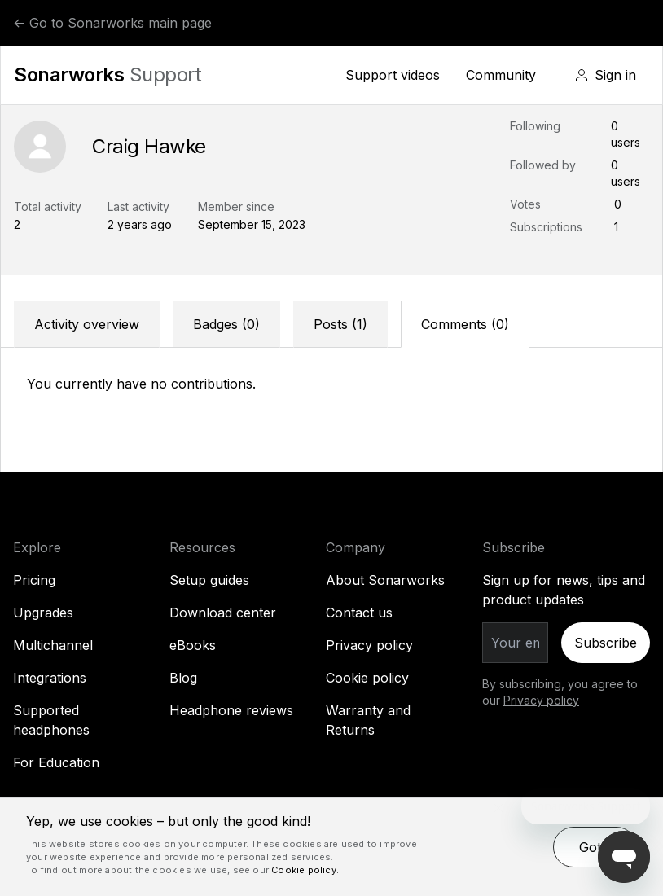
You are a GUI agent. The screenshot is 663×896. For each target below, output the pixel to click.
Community (501, 75)
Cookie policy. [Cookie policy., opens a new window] (305, 870)
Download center (222, 612)
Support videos (392, 75)
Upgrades (43, 612)
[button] (605, 75)
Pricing (34, 580)
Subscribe (605, 643)
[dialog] (331, 846)
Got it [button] (595, 847)
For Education (56, 762)
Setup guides (209, 580)
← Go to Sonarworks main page (112, 23)
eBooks (192, 645)
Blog (183, 678)
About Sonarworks (385, 580)
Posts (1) (340, 324)
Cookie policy (367, 678)
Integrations (49, 678)
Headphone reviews (231, 710)
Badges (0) (226, 324)
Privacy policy (369, 645)
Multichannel (53, 645)
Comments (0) (465, 324)
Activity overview (86, 324)
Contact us (359, 612)
